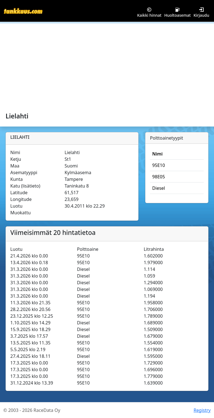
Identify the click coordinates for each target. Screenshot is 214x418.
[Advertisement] (107, 65)
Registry (202, 410)
